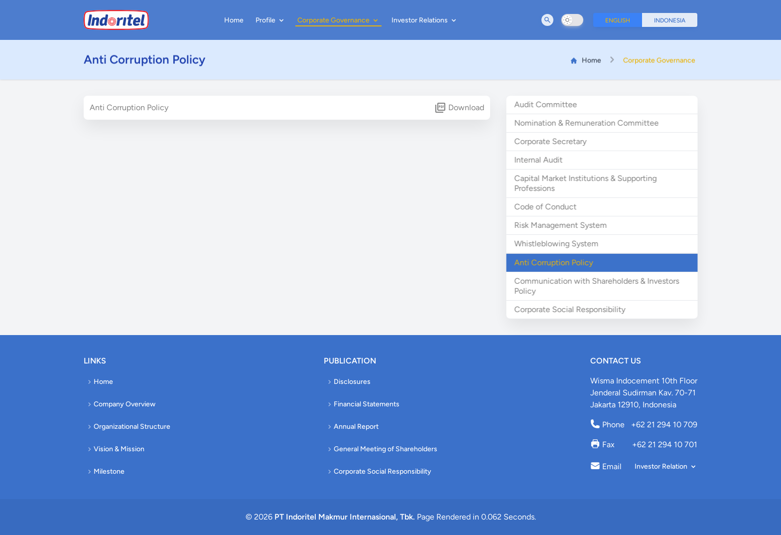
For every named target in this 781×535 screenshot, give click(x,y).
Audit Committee (549, 104)
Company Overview (120, 404)
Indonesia (669, 20)
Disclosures (348, 381)
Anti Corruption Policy (557, 262)
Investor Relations (424, 20)
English (617, 20)
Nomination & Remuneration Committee (590, 123)
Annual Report (352, 426)
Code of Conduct (549, 206)
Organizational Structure (128, 426)
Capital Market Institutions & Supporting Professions (589, 183)
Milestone (105, 471)
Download (459, 108)
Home (234, 20)
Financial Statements (362, 404)
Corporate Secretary (554, 141)
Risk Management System (564, 225)
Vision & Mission (115, 449)
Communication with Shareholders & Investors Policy (600, 286)
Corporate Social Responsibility (573, 309)
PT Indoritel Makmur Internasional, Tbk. (344, 517)
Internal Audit (542, 160)
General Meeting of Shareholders (381, 449)
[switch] (572, 20)
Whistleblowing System (560, 243)
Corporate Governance (338, 20)
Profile (270, 20)
